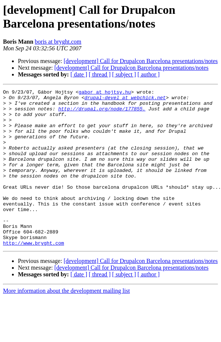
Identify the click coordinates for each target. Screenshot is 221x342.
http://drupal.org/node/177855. (101, 113)
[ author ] (149, 74)
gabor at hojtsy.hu (105, 93)
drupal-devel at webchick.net (124, 99)
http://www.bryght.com (33, 274)
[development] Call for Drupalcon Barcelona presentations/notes (141, 61)
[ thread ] (100, 74)
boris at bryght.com (58, 41)
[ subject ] (124, 74)
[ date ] (78, 74)
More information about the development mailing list (66, 322)
